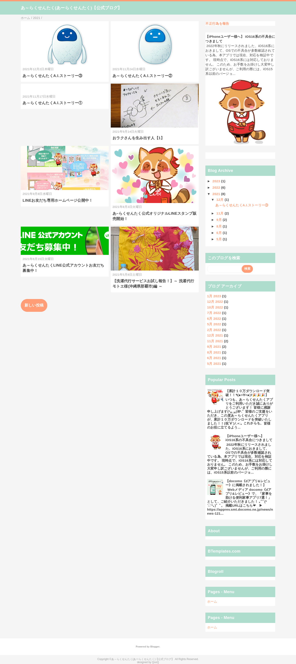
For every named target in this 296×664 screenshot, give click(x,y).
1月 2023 (214, 296)
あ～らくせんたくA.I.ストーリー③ (52, 76)
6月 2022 (214, 318)
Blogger (154, 646)
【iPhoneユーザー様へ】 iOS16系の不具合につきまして (249, 438)
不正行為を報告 (217, 23)
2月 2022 (214, 330)
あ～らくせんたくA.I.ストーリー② (142, 76)
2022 (216, 187)
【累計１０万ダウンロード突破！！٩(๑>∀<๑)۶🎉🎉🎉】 (247, 393)
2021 (216, 194)
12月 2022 (215, 301)
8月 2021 (214, 352)
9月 (219, 220)
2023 (216, 181)
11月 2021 (215, 341)
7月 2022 (214, 313)
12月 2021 (215, 335)
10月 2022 (215, 307)
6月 (219, 233)
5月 (219, 239)
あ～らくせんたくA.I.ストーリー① (52, 103)
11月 (220, 213)
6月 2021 (214, 358)
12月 (220, 199)
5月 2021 (214, 363)
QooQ (155, 662)
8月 (219, 226)
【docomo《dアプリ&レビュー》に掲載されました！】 (248, 483)
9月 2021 (214, 346)
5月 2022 (214, 324)
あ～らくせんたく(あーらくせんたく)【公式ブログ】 (71, 8)
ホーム (212, 601)
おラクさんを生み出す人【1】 (138, 138)
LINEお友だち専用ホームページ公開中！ (58, 200)
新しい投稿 (34, 305)
